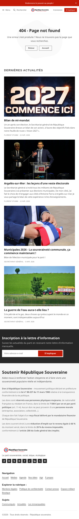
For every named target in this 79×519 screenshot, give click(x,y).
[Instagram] (19, 461)
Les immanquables (36, 504)
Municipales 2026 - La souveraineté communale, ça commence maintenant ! (37, 251)
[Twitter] (14, 461)
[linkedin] (35, 461)
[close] (76, 3)
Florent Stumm (11, 135)
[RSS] (40, 461)
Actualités (21, 504)
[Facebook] (24, 461)
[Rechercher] (20, 10)
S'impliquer (70, 10)
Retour (31, 48)
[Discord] (45, 461)
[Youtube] (9, 461)
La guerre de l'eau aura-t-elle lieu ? (26, 310)
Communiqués (8, 504)
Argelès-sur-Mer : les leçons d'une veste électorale (36, 183)
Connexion (57, 10)
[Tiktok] (30, 461)
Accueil (45, 48)
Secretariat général (13, 262)
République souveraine (40, 515)
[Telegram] (4, 461)
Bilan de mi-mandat (17, 120)
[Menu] (6, 10)
